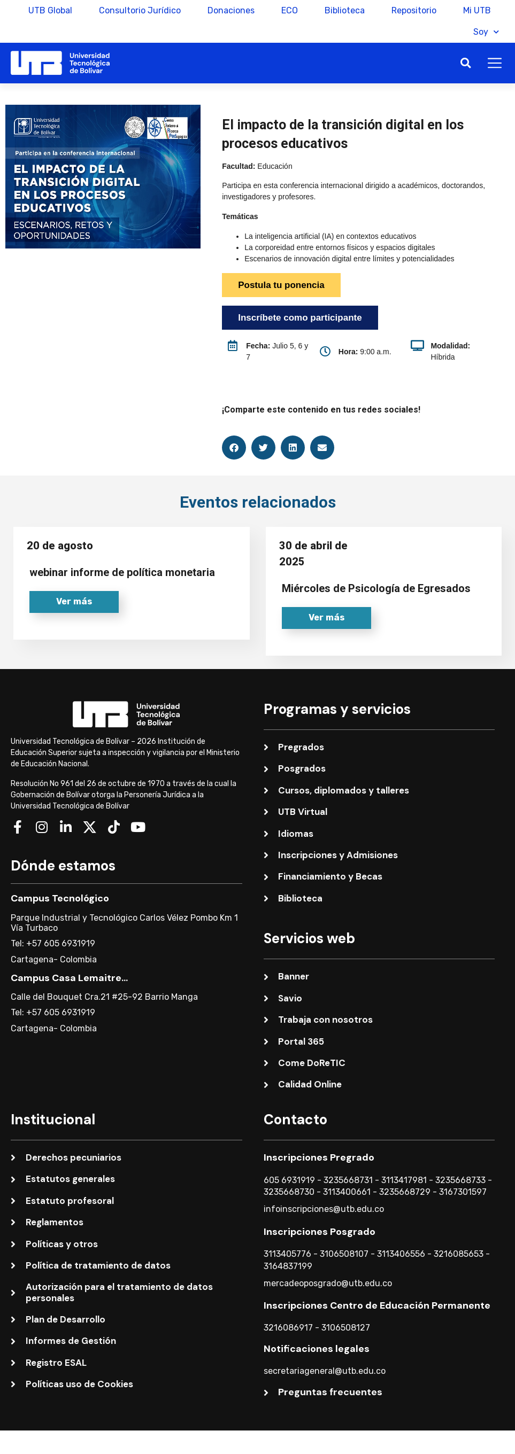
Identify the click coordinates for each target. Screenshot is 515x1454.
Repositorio (413, 10)
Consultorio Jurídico (140, 10)
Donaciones (231, 10)
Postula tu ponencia (281, 285)
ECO (289, 10)
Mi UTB (477, 10)
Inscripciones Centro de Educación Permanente (377, 1306)
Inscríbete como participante (300, 318)
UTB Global (50, 10)
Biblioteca (345, 10)
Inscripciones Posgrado (319, 1231)
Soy (486, 32)
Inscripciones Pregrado (319, 1157)
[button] (465, 63)
